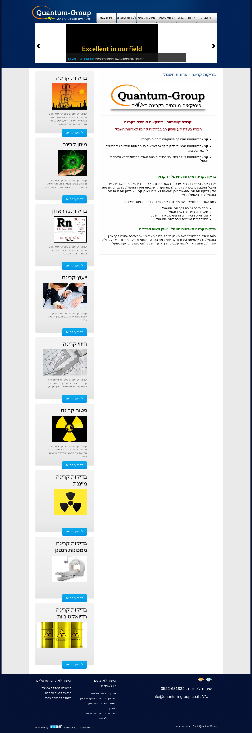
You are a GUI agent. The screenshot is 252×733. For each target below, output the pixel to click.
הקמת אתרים (86, 727)
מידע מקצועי (146, 17)
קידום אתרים (70, 727)
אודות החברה (187, 17)
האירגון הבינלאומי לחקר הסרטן (98, 698)
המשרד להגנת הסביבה (58, 692)
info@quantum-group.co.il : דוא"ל (182, 696)
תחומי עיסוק (167, 17)
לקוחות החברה (126, 17)
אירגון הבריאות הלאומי (103, 693)
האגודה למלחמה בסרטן (57, 697)
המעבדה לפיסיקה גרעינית (56, 688)
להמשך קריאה (74, 132)
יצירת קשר (106, 17)
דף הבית (206, 17)
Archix (61, 12)
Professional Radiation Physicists (106, 59)
